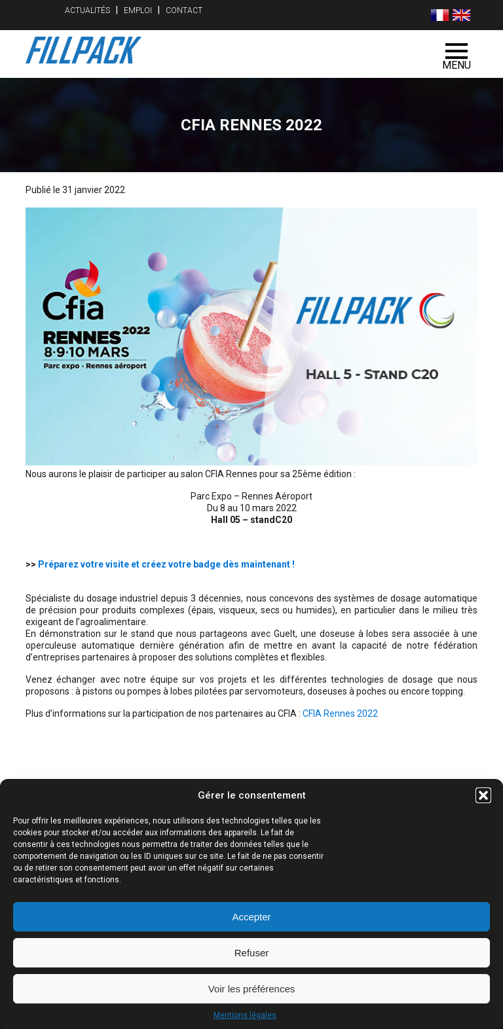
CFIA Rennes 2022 (340, 713)
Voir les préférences (251, 988)
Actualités (87, 10)
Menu (456, 57)
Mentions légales (245, 1015)
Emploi (138, 10)
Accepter (251, 916)
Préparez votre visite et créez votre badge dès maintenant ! (166, 564)
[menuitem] (440, 15)
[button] (483, 795)
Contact (184, 10)
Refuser (251, 952)
